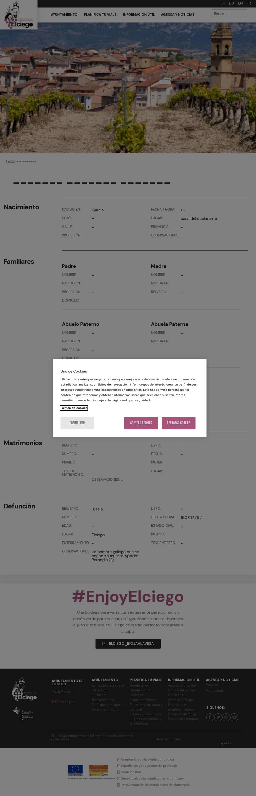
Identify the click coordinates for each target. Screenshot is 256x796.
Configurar (77, 423)
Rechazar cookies (178, 423)
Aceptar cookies (141, 423)
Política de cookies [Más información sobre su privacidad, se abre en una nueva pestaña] (73, 408)
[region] (129, 398)
